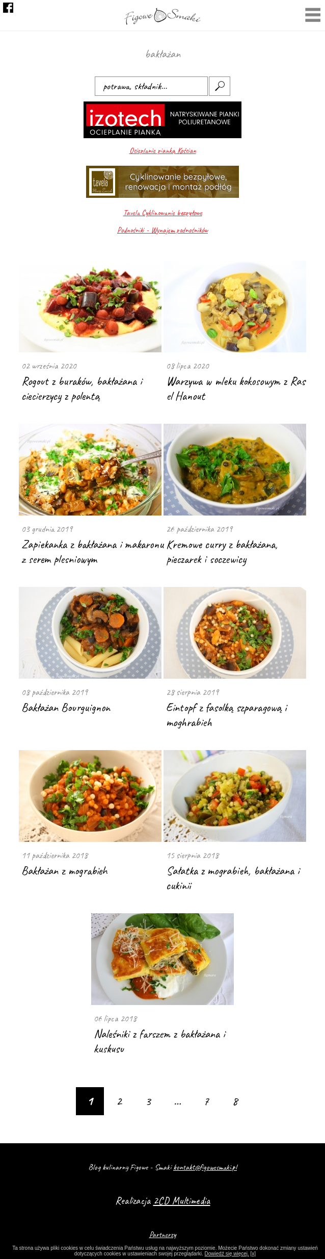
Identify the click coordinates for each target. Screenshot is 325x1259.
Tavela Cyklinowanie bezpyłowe (162, 213)
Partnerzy (162, 1234)
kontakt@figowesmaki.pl (205, 1167)
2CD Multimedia (181, 1200)
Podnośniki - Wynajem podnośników (162, 230)
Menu (312, 16)
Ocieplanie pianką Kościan (162, 151)
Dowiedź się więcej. (227, 1253)
